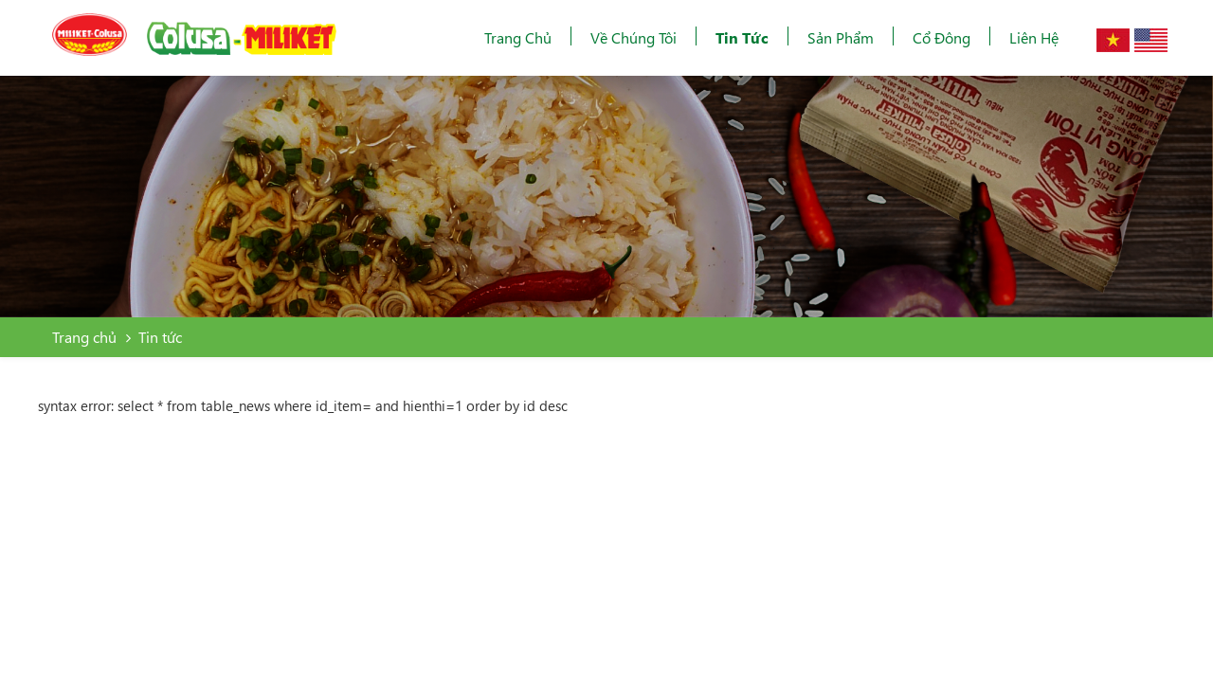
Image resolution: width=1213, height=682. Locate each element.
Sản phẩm (840, 37)
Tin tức (742, 37)
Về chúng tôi (633, 37)
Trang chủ (518, 37)
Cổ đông (941, 37)
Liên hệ (1034, 37)
